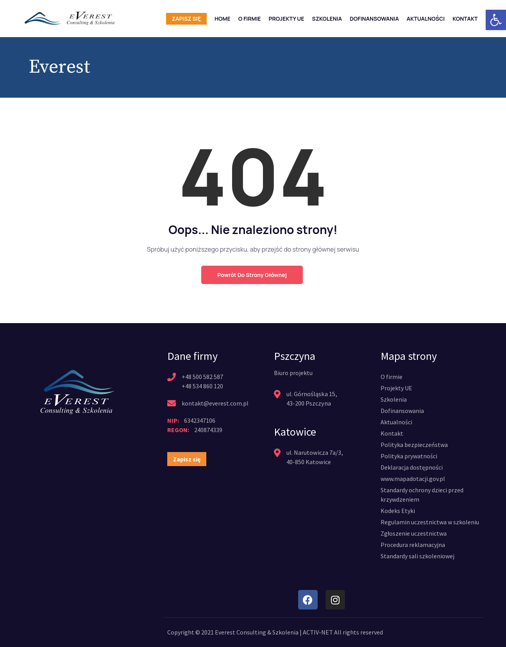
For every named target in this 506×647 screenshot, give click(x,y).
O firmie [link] (249, 18)
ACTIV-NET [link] (318, 632)
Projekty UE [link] (286, 18)
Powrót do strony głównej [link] (251, 275)
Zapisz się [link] (186, 18)
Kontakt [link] (464, 18)
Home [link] (223, 18)
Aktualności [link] (426, 18)
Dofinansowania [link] (374, 18)
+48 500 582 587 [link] (202, 377)
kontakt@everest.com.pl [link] (215, 403)
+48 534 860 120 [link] (202, 386)
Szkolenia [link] (327, 18)
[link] (496, 20)
